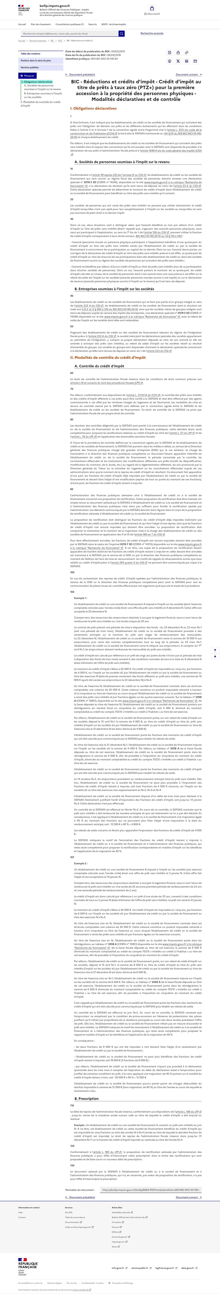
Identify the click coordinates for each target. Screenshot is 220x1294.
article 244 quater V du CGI (127, 562)
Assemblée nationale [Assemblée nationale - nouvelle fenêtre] (121, 1212)
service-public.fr (140, 1268)
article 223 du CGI (158, 351)
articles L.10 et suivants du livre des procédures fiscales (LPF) (105, 383)
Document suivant (187, 74)
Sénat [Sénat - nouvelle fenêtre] (114, 1246)
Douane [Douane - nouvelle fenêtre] (115, 1227)
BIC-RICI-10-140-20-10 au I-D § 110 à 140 (158, 236)
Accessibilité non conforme (30, 1283)
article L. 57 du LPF (181, 433)
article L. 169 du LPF (187, 1111)
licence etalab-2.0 (80, 1289)
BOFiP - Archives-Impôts (114, 24)
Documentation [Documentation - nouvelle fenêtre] (72, 1222)
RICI (60, 40)
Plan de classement (38, 40)
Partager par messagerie (195, 61)
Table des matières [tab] (30, 53)
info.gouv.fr (118, 1268)
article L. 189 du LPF (106, 1152)
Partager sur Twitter (178, 61)
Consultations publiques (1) (70, 24)
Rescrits (93, 24)
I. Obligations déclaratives (37, 82)
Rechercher (122, 34)
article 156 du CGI (155, 232)
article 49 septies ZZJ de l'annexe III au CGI (117, 175)
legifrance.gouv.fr (165, 1268)
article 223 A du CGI (87, 305)
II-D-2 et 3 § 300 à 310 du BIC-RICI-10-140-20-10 (110, 309)
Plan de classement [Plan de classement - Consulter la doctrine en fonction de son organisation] (41, 24)
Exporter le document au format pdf (170, 53)
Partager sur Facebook (170, 61)
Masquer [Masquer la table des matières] (29, 76)
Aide (20, 1212)
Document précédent (82, 74)
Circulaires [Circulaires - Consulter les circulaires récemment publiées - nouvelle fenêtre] (116, 1222)
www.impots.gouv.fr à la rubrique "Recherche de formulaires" (140, 316)
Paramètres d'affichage (122, 1283)
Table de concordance (75, 1217)
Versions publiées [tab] (30, 67)
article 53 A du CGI (186, 186)
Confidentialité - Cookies (93, 1283)
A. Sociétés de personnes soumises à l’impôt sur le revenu (42, 87)
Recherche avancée (152, 33)
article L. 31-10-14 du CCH (142, 395)
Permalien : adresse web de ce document (187, 53)
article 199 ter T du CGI (148, 534)
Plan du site (72, 1283)
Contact (22, 1217)
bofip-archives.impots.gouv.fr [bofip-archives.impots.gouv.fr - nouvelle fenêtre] (78, 1227)
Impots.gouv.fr (118, 1241)
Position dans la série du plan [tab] (36, 60)
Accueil (22, 24)
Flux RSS (68, 1212)
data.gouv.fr (188, 1268)
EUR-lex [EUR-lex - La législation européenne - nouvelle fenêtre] (115, 1232)
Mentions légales (54, 1283)
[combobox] (70, 34)
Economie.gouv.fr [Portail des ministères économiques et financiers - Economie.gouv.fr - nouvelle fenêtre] (119, 1237)
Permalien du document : (80, 1190)
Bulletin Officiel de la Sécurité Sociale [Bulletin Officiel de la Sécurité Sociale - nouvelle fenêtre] (128, 1217)
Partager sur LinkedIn (187, 61)
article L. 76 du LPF (82, 436)
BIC (52, 40)
